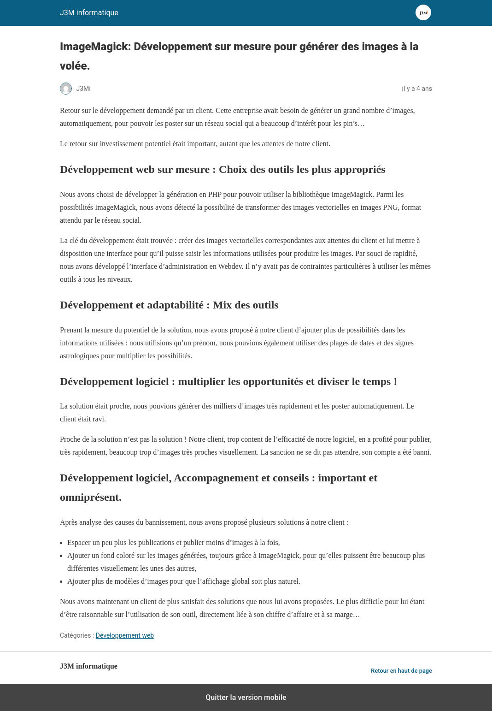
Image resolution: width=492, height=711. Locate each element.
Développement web (125, 635)
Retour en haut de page (401, 670)
